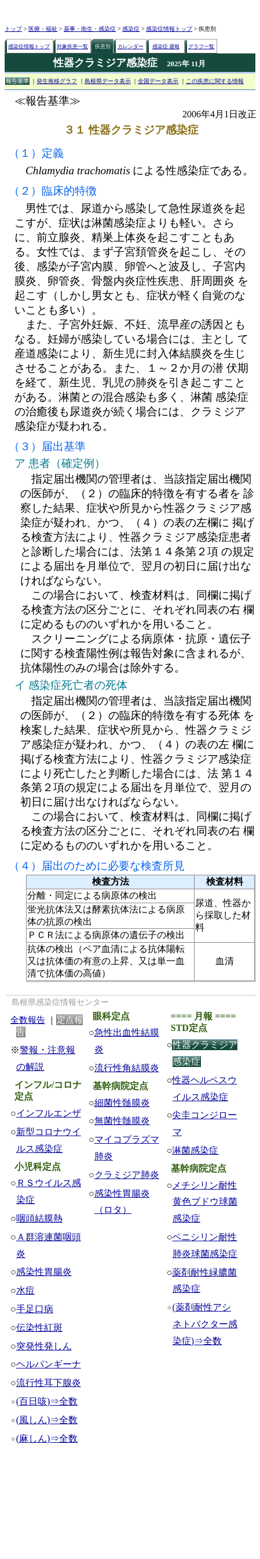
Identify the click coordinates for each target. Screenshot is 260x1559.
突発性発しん (44, 1346)
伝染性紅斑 (39, 1327)
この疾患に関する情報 (215, 81)
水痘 (25, 1290)
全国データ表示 (158, 81)
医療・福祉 (42, 29)
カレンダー (131, 46)
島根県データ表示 (108, 81)
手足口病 (34, 1309)
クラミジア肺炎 (126, 1175)
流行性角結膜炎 (126, 1068)
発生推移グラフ (56, 81)
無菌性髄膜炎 (122, 1121)
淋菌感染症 (195, 1150)
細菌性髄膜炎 (122, 1103)
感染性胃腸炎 (44, 1272)
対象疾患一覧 (72, 46)
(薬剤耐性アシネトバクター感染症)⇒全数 (204, 1324)
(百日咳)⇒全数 (47, 1401)
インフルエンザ (48, 1113)
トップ (13, 29)
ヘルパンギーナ (48, 1364)
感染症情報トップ (169, 29)
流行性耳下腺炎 (48, 1383)
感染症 (131, 29)
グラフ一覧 (201, 46)
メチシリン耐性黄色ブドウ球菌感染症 (204, 1202)
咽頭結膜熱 (39, 1218)
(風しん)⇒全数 (47, 1420)
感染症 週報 (166, 46)
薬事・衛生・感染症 (90, 29)
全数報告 (27, 1020)
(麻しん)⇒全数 (47, 1438)
